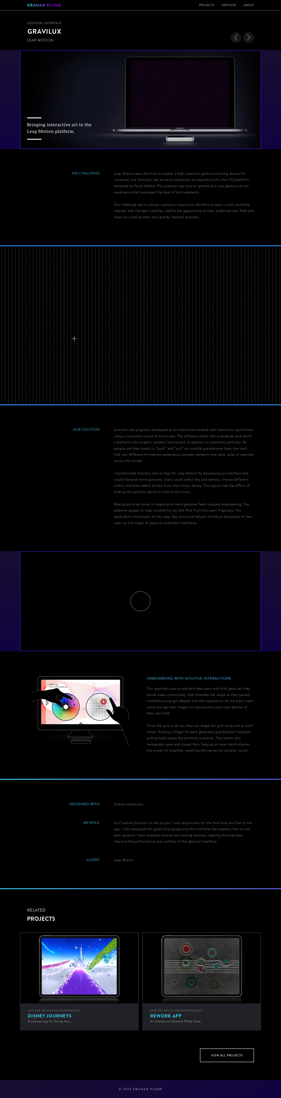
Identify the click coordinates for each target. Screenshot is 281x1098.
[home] (44, 5)
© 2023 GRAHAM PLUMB (141, 1089)
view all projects (227, 1055)
